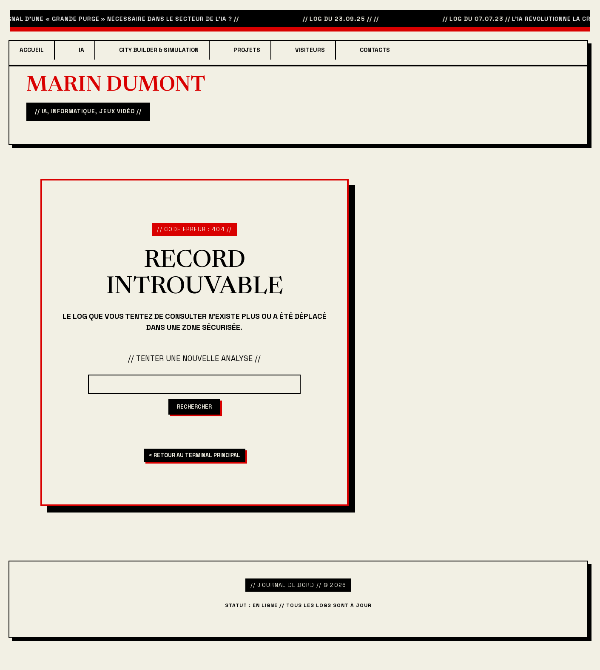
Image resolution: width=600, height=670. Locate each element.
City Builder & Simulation (159, 50)
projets (246, 50)
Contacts (375, 50)
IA (81, 50)
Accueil (32, 50)
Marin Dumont (115, 86)
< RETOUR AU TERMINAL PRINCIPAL (194, 455)
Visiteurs (310, 50)
